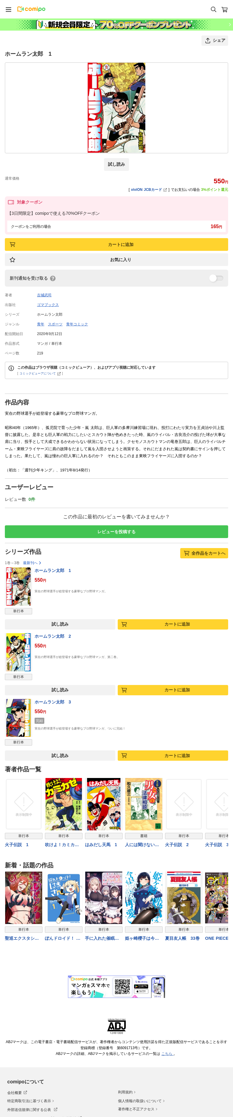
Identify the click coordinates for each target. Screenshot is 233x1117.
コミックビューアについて (40, 373)
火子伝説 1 (17, 845)
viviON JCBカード (149, 190)
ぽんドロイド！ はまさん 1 (62, 939)
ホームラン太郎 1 (53, 570)
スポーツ (55, 324)
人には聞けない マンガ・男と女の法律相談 (142, 845)
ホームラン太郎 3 (53, 702)
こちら (167, 1054)
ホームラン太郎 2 (53, 636)
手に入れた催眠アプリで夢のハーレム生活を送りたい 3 (102, 939)
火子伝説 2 (177, 845)
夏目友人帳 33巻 (182, 938)
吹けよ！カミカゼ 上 (64, 845)
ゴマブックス (48, 305)
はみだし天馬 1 (101, 845)
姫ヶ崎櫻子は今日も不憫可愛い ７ (142, 939)
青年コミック (77, 324)
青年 (40, 324)
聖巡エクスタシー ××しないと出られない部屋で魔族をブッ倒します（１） (23, 939)
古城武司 (44, 295)
